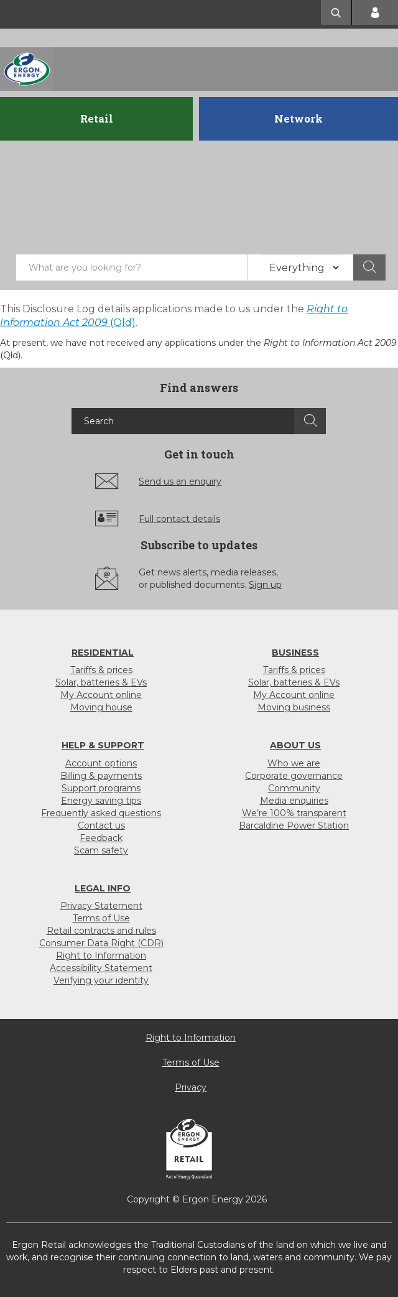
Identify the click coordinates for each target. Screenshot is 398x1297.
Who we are (293, 763)
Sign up (265, 584)
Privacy (190, 1087)
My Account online (101, 694)
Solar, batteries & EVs (101, 682)
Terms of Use (101, 918)
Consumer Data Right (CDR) (101, 943)
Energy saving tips (101, 800)
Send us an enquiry (180, 481)
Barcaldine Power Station (294, 825)
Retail (96, 118)
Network (298, 118)
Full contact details (179, 518)
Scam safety (101, 850)
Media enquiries (294, 800)
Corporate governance (294, 775)
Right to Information (101, 955)
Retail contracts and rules (101, 930)
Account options (101, 763)
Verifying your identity (101, 980)
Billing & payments (101, 775)
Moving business (293, 707)
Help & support (103, 745)
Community (294, 788)
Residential (103, 652)
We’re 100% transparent (294, 813)
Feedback (101, 838)
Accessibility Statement (101, 968)
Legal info (103, 888)
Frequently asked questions (101, 813)
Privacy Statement (101, 905)
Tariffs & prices (101, 670)
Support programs (101, 788)
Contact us (101, 825)
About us (295, 745)
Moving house (101, 707)
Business (295, 652)
